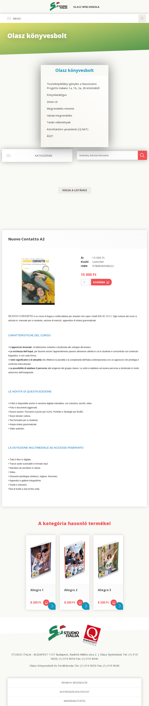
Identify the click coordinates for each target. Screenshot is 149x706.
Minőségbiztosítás (74, 701)
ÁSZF (50, 136)
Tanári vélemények (59, 122)
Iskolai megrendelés (59, 115)
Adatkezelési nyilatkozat (74, 691)
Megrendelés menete (60, 108)
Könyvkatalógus (57, 95)
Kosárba (101, 282)
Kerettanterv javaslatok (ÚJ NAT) (67, 129)
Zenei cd (52, 102)
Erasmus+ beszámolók (74, 682)
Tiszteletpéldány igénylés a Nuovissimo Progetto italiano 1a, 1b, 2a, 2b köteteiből (73, 86)
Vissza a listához (74, 190)
